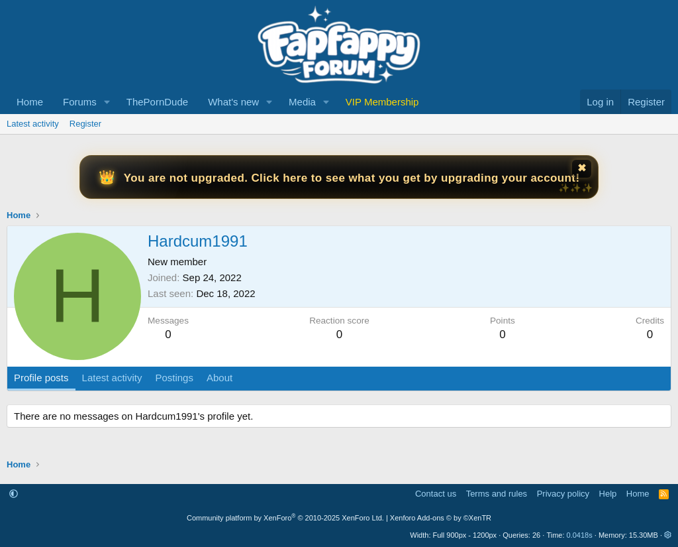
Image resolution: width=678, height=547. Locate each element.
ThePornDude (157, 101)
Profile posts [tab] (41, 377)
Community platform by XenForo (285, 518)
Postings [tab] (174, 377)
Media (302, 101)
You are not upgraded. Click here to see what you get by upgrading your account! (352, 178)
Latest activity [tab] (112, 377)
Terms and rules (496, 494)
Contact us (435, 494)
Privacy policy (563, 494)
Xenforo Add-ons (440, 518)
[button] (107, 102)
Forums (80, 101)
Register (85, 124)
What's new (233, 101)
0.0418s (580, 535)
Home (30, 101)
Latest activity (33, 124)
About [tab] (219, 377)
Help (608, 494)
